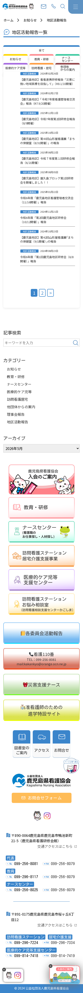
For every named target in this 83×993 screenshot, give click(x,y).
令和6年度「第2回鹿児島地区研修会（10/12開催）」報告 (43, 220)
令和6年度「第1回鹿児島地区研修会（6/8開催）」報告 (46, 259)
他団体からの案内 (21, 406)
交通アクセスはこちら (55, 846)
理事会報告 (16, 414)
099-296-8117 (26, 877)
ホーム (9, 20)
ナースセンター (19, 384)
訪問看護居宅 (17, 399)
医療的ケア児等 (19, 391)
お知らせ (30, 20)
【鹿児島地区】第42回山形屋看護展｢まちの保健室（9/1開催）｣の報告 (47, 239)
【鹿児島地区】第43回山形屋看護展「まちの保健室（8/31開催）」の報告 (47, 141)
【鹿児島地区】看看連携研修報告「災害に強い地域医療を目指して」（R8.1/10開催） (47, 81)
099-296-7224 (26, 942)
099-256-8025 (26, 890)
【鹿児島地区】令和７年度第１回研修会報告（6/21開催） (47, 160)
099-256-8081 (26, 863)
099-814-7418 (26, 956)
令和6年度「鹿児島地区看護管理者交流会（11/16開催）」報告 (46, 200)
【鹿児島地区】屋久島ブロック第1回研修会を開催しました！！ (46, 180)
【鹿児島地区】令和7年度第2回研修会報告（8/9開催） (47, 121)
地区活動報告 (17, 421)
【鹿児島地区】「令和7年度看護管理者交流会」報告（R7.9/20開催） (47, 101)
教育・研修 (16, 376)
